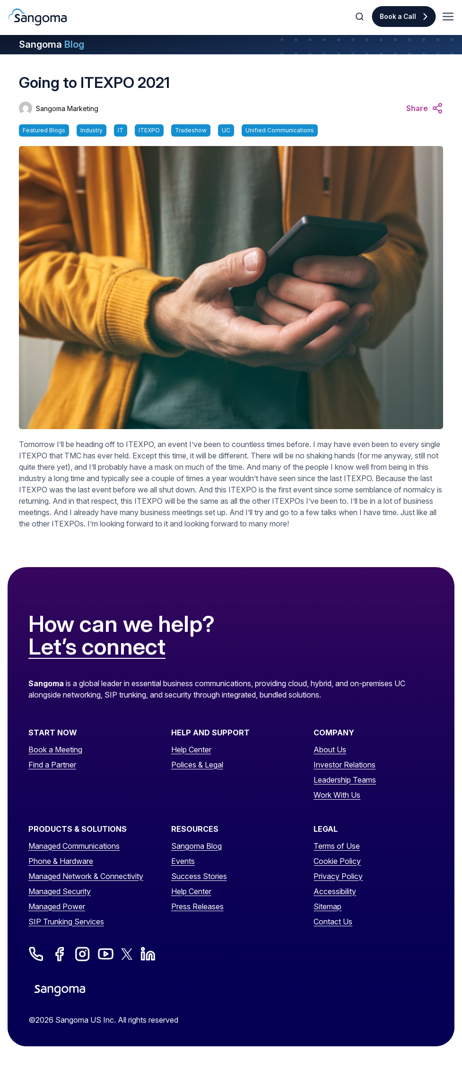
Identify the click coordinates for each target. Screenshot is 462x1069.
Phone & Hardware (60, 861)
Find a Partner (52, 764)
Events (183, 861)
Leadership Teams (345, 780)
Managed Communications (74, 846)
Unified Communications (279, 130)
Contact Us (333, 921)
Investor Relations (344, 764)
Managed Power (56, 906)
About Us (330, 749)
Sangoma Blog (196, 846)
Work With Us (337, 795)
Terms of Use (337, 846)
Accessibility (335, 891)
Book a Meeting (55, 749)
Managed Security (59, 891)
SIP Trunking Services (66, 921)
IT (120, 130)
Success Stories (199, 876)
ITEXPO (149, 130)
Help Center (191, 749)
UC (226, 130)
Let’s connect (97, 647)
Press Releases (197, 906)
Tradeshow (191, 130)
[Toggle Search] (360, 16)
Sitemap (327, 906)
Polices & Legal (197, 764)
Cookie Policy (337, 861)
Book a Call (398, 16)
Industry (91, 130)
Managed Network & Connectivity (85, 876)
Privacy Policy (338, 876)
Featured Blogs (44, 130)
